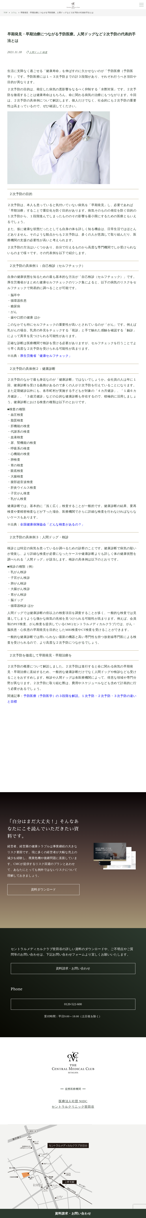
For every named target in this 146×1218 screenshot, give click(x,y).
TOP (5, 13)
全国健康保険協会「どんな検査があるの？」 (52, 524)
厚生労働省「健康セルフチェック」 (46, 356)
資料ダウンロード (43, 889)
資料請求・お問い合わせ (73, 1213)
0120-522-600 (73, 1004)
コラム (14, 13)
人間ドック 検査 (38, 52)
